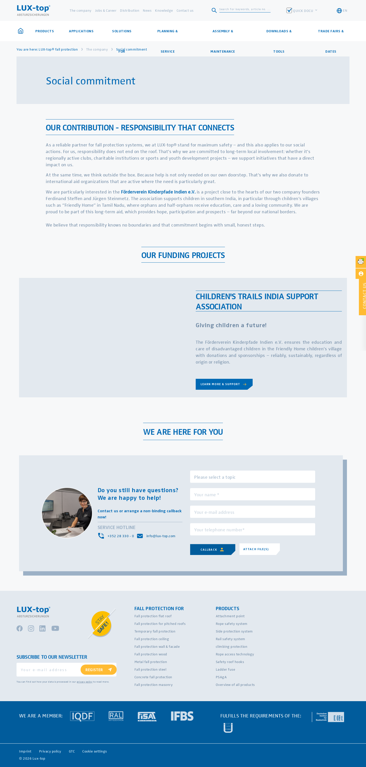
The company (81, 10)
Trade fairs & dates (331, 35)
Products (44, 31)
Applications (81, 31)
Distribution (129, 10)
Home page (21, 31)
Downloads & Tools (279, 35)
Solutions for (122, 35)
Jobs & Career (106, 10)
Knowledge (164, 10)
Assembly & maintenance (222, 35)
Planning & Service (167, 35)
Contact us (185, 10)
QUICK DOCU (303, 10)
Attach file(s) (256, 549)
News (147, 10)
